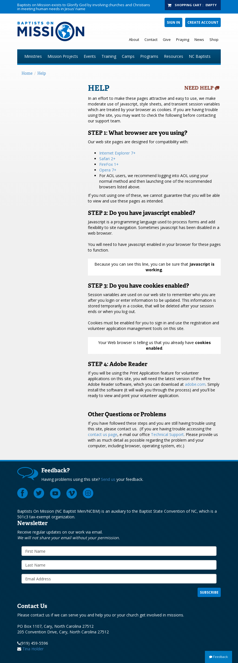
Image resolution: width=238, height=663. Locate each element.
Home (27, 73)
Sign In (173, 22)
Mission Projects (62, 56)
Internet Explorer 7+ (117, 153)
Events (90, 56)
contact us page (102, 434)
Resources (173, 56)
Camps (128, 56)
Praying (182, 39)
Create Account (202, 22)
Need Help (199, 88)
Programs (149, 56)
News (199, 39)
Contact (150, 39)
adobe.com (195, 384)
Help (41, 73)
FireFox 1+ (109, 164)
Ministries (33, 56)
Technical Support (167, 434)
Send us (108, 479)
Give (167, 39)
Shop (213, 39)
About (134, 39)
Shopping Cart (188, 5)
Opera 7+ (107, 170)
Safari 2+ (107, 158)
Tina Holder (33, 648)
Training (108, 56)
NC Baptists (200, 56)
